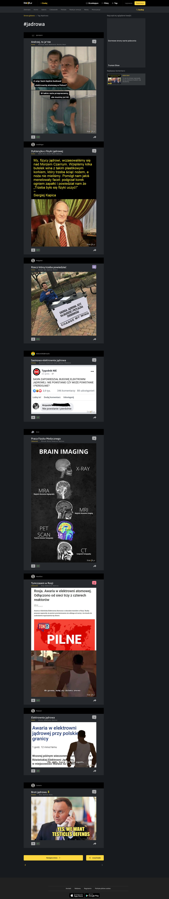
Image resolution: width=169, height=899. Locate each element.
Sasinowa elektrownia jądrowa (48, 360)
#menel (49, 154)
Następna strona (53, 858)
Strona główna (29, 16)
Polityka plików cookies (103, 888)
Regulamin (87, 888)
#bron (40, 794)
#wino (44, 154)
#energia (40, 270)
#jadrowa (59, 154)
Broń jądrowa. (40, 792)
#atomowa (41, 44)
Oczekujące (93, 3)
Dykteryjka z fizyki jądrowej (47, 151)
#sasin (64, 44)
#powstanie (42, 363)
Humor (36, 9)
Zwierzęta (27, 9)
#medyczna (55, 441)
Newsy (86, 9)
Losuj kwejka (95, 858)
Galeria (43, 9)
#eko (45, 270)
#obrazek (43, 441)
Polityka (63, 9)
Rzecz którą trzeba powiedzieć (48, 267)
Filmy (106, 3)
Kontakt (68, 888)
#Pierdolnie (67, 363)
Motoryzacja (96, 9)
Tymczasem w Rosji (42, 583)
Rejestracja (140, 3)
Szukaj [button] (141, 10)
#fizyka (54, 154)
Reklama (78, 888)
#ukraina (40, 720)
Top (115, 3)
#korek (40, 154)
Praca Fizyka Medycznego (46, 438)
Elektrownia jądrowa (43, 717)
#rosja (43, 585)
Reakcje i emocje (75, 9)
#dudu (51, 794)
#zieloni (55, 270)
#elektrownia (52, 44)
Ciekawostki (54, 9)
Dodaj (44, 3)
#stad (46, 44)
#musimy (59, 44)
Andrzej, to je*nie (41, 41)
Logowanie (128, 3)
